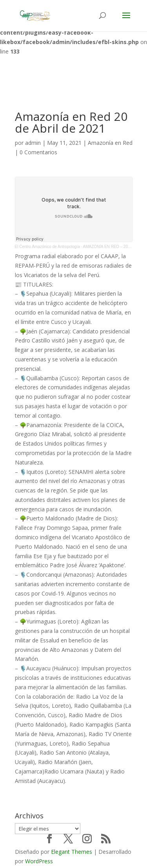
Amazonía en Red (110, 142)
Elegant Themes (71, 851)
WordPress (39, 861)
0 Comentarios (38, 152)
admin (33, 142)
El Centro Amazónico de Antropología (47, 246)
